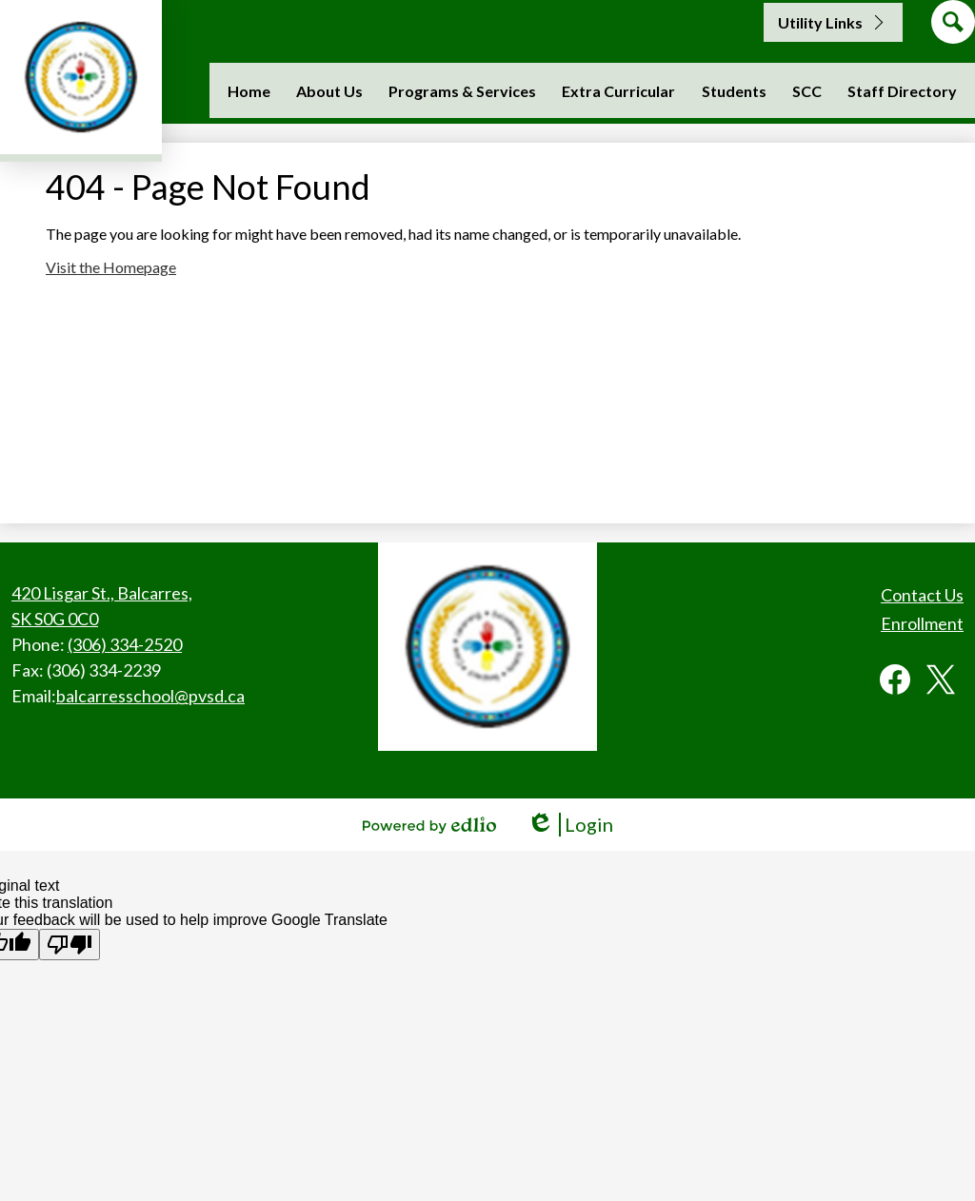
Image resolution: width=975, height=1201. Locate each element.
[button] (329, 90)
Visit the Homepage (111, 267)
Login (570, 825)
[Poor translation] (69, 944)
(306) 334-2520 (125, 644)
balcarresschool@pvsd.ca (150, 695)
